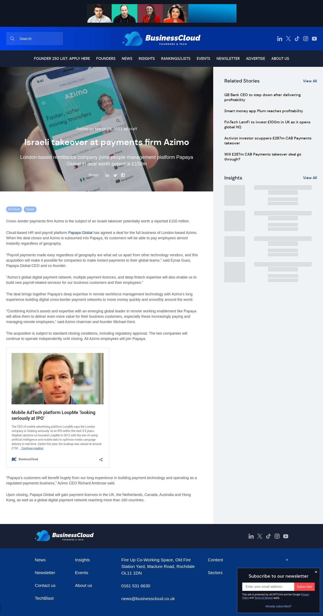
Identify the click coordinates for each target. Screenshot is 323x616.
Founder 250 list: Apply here (62, 58)
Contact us (45, 585)
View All (310, 81)
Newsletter (228, 58)
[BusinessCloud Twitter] (288, 38)
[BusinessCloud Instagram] (305, 38)
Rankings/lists (176, 58)
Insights (147, 58)
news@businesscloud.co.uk (148, 598)
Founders (106, 58)
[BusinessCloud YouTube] (314, 38)
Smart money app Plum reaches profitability (263, 111)
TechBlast (44, 598)
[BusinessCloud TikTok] (297, 38)
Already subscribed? (279, 606)
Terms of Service (263, 597)
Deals (30, 209)
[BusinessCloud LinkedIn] (279, 38)
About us (280, 58)
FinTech (14, 209)
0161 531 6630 (135, 585)
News (127, 58)
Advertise (255, 58)
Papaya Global (80, 233)
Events (203, 58)
